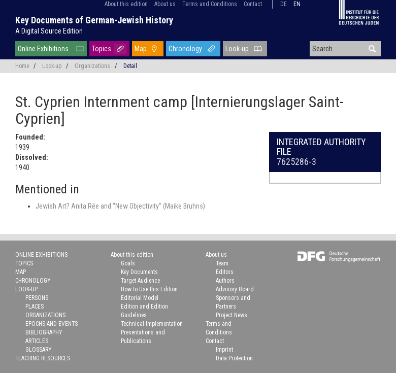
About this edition (126, 4)
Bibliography (43, 332)
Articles (36, 341)
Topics (101, 49)
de (283, 4)
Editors (225, 272)
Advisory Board (235, 289)
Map (141, 49)
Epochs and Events (51, 323)
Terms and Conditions (209, 4)
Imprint (224, 349)
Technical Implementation (152, 323)
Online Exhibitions (43, 49)
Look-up (237, 49)
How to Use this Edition (149, 289)
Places (34, 306)
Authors (225, 280)
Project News (231, 315)
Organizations (92, 66)
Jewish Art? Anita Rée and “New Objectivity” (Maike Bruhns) (120, 206)
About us (165, 4)
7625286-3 (296, 161)
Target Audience (140, 280)
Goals (128, 263)
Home (22, 66)
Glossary (38, 349)
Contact (253, 4)
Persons (36, 297)
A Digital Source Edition (49, 31)
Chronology (185, 49)
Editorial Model (139, 297)
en (297, 4)
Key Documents (139, 272)
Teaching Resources (42, 358)
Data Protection (234, 358)
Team (222, 263)
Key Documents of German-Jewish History (94, 20)
